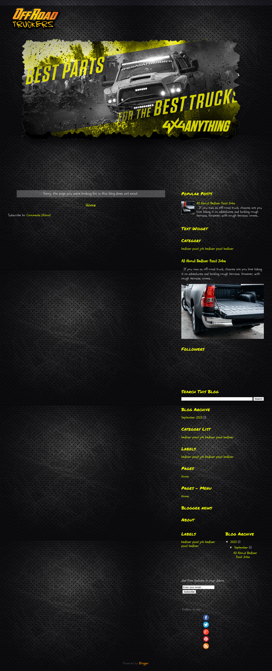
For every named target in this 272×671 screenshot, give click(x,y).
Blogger (144, 663)
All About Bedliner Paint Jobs (216, 203)
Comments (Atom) (39, 215)
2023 (234, 542)
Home (91, 205)
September (241, 547)
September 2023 (191, 417)
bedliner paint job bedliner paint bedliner (207, 248)
